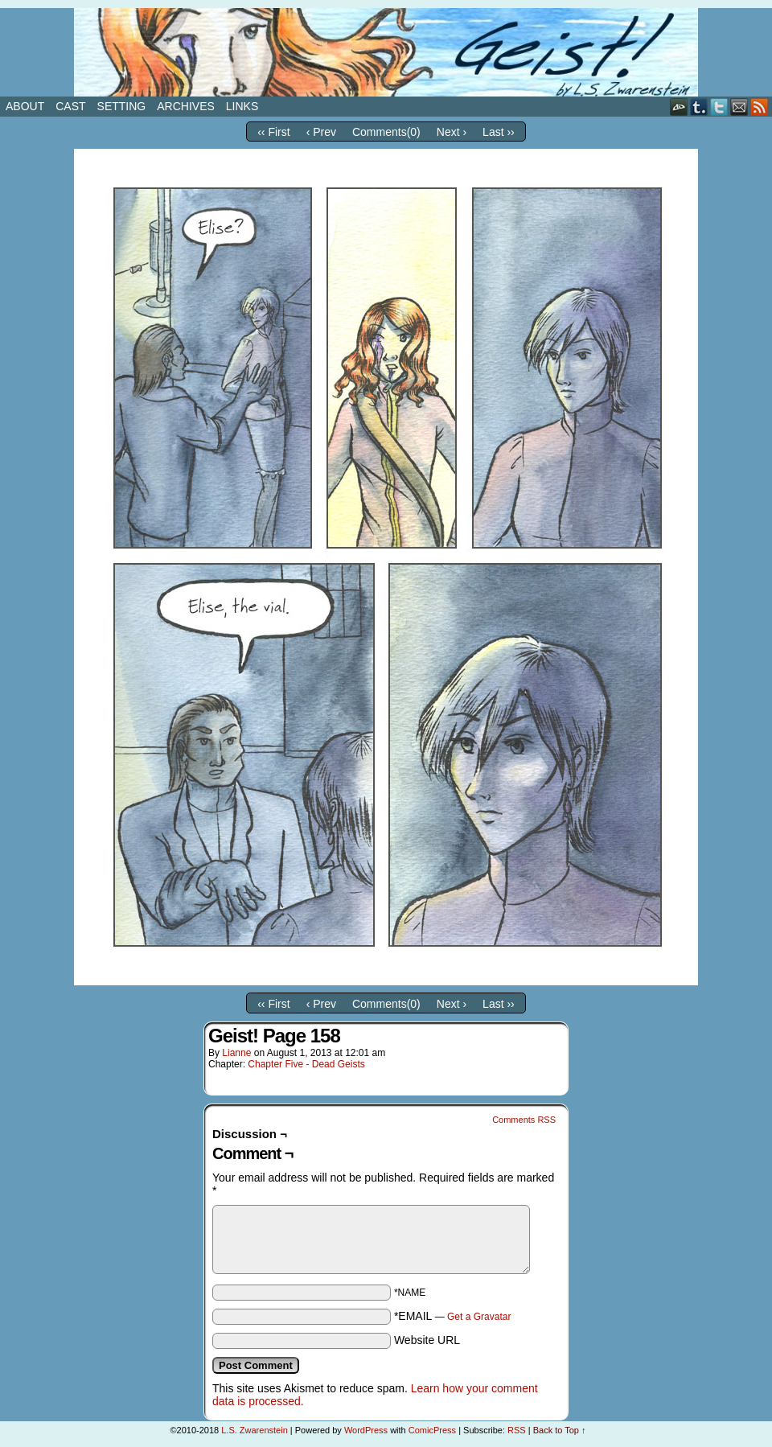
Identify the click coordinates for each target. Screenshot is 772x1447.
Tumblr (699, 107)
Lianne (236, 1053)
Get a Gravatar (479, 1316)
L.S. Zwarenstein (254, 1430)
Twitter (719, 107)
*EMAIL (452, 1315)
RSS (759, 107)
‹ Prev (321, 131)
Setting (121, 106)
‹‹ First (273, 131)
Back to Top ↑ (559, 1430)
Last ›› (498, 131)
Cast (70, 106)
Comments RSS (524, 1119)
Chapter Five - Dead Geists (306, 1064)
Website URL (427, 1340)
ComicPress (432, 1430)
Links (242, 106)
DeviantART (679, 107)
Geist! (386, 52)
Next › (451, 131)
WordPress (366, 1430)
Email (739, 107)
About (25, 106)
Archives (186, 106)
